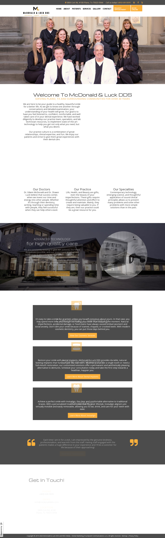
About (67, 8)
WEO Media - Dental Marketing (72, 536)
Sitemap (124, 536)
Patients (76, 8)
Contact (107, 8)
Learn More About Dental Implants (82, 376)
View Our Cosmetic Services (82, 335)
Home (58, 8)
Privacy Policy (133, 536)
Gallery (97, 8)
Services (87, 8)
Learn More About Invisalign (82, 415)
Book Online (135, 9)
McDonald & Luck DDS (51, 536)
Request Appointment (120, 9)
